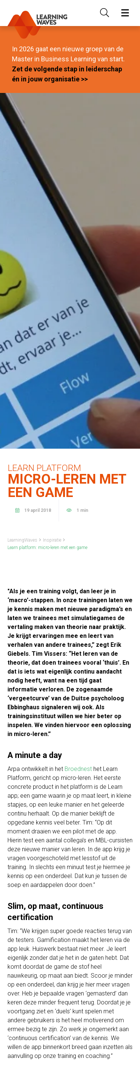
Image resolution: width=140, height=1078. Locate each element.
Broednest (78, 768)
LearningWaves (22, 540)
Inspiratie (52, 540)
